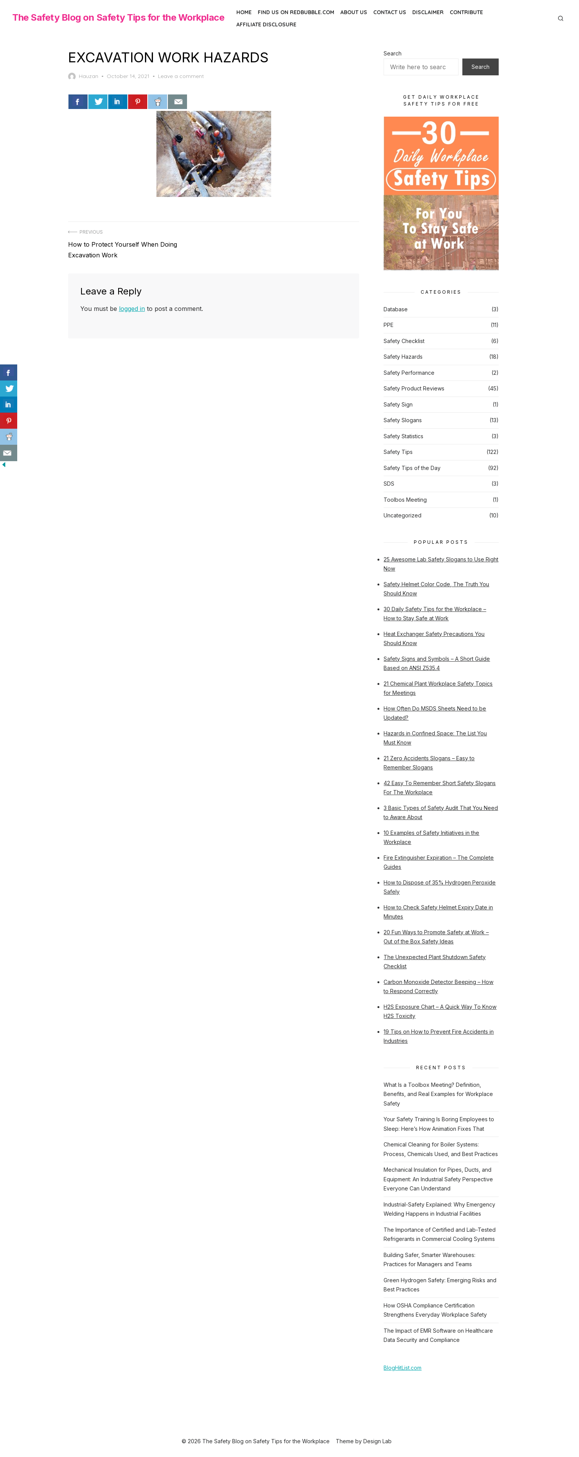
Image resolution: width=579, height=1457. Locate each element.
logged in (132, 308)
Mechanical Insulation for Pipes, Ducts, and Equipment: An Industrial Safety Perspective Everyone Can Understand (438, 1178)
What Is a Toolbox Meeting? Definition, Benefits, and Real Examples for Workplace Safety (438, 1093)
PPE (389, 324)
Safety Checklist (404, 340)
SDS (389, 483)
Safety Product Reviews (414, 388)
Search (393, 53)
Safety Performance (409, 372)
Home (244, 12)
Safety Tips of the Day (412, 467)
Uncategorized (402, 515)
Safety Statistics (403, 436)
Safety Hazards (403, 356)
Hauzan (83, 76)
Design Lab (377, 1440)
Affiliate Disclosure (266, 24)
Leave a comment (181, 76)
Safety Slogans (403, 419)
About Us (353, 12)
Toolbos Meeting (405, 499)
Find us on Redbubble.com (296, 12)
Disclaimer (428, 12)
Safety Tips (398, 451)
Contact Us (389, 12)
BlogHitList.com (402, 1367)
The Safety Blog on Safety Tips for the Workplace (118, 17)
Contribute (466, 12)
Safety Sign (398, 404)
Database (396, 309)
